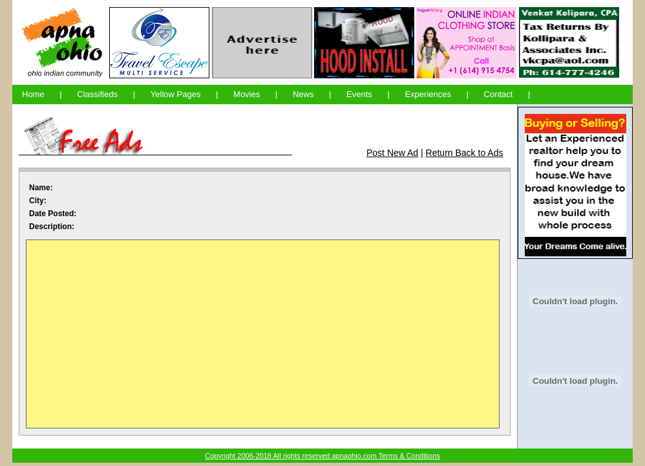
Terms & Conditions (408, 456)
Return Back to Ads (464, 153)
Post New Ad (392, 153)
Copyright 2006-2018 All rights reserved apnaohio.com (291, 456)
